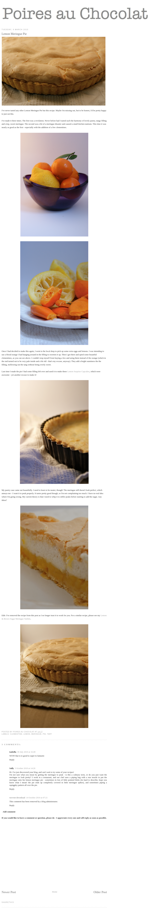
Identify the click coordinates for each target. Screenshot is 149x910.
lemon (26, 734)
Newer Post (9, 892)
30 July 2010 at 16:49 (26, 752)
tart (49, 734)
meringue (36, 734)
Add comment (9, 811)
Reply (11, 759)
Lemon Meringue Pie (14, 33)
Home (54, 892)
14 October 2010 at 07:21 (37, 797)
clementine (16, 734)
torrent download (17, 797)
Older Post (100, 892)
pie (44, 734)
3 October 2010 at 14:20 (25, 768)
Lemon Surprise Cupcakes (78, 371)
